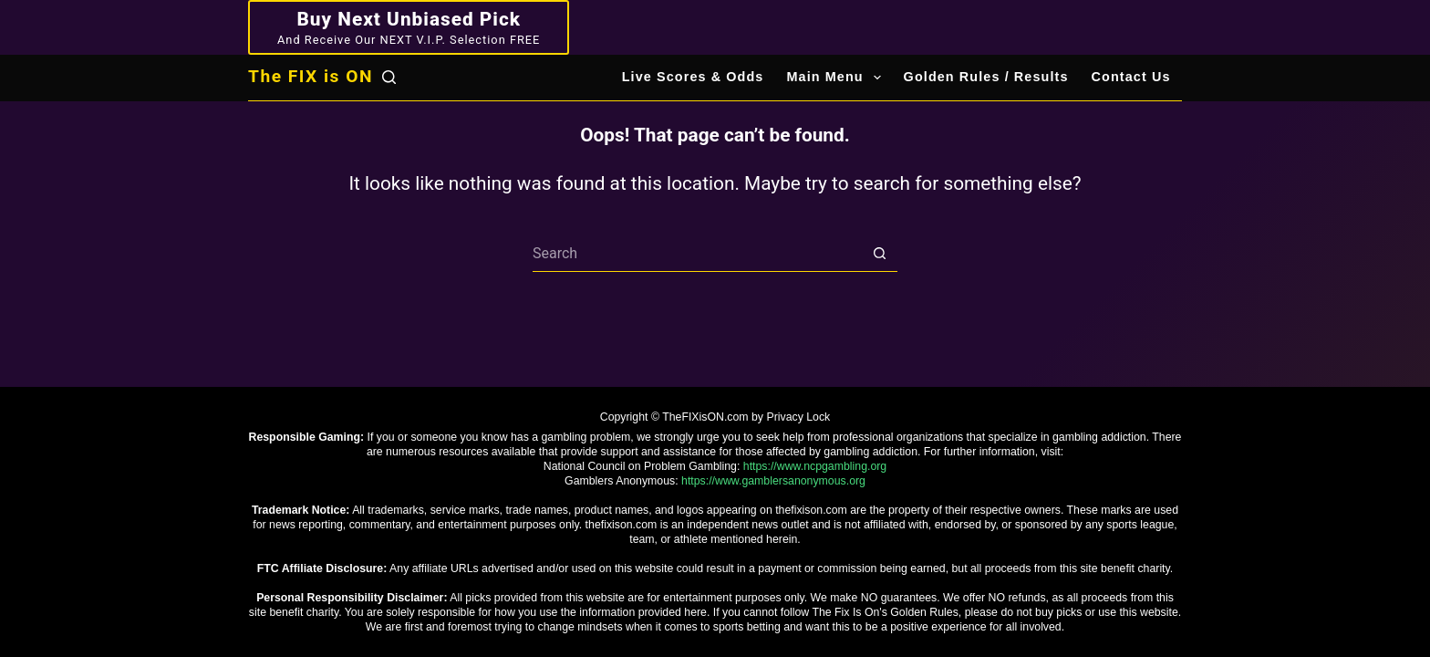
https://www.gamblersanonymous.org (773, 480)
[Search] (389, 77)
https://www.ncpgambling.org (814, 466)
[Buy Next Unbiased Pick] (408, 27)
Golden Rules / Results (986, 76)
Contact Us (1131, 76)
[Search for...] (697, 253)
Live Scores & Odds (693, 76)
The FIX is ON (310, 76)
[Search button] (879, 253)
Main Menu (836, 78)
